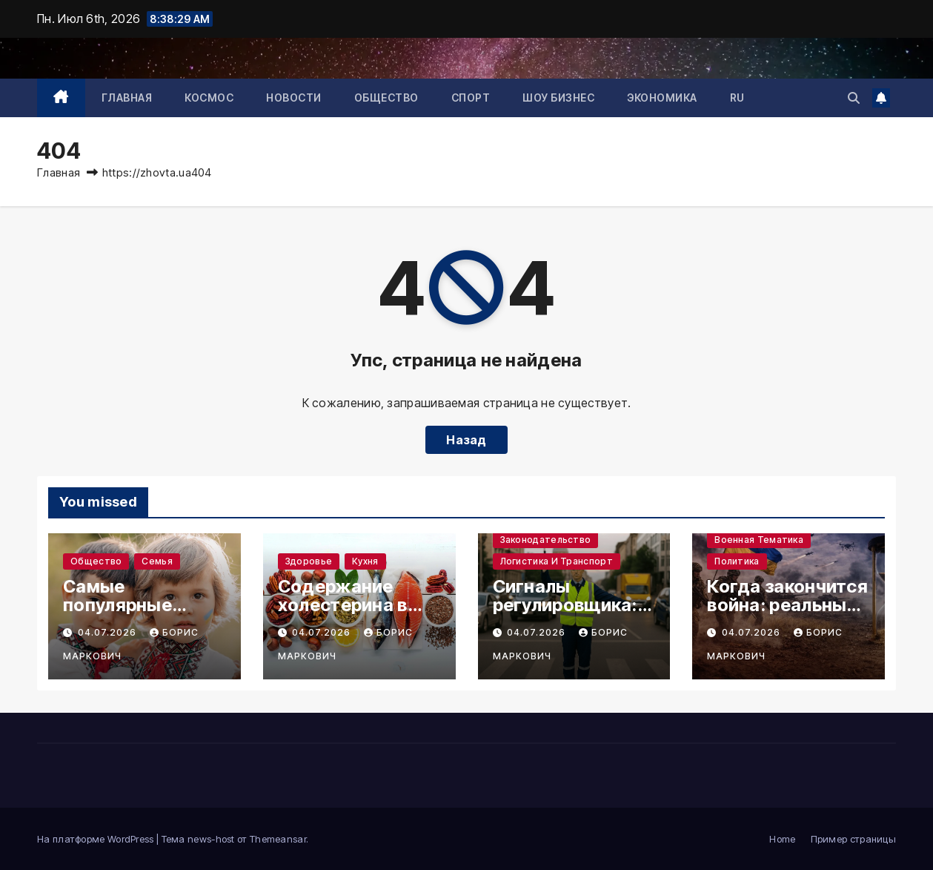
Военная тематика (758, 539)
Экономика (662, 97)
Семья (157, 561)
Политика (736, 561)
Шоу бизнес (558, 97)
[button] (854, 97)
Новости (294, 97)
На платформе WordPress (96, 839)
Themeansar (278, 839)
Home (782, 839)
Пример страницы (854, 839)
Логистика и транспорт (556, 561)
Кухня (365, 561)
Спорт (471, 97)
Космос (209, 97)
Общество (386, 97)
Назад (466, 439)
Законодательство (545, 539)
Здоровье (308, 561)
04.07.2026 (108, 632)
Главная (127, 97)
